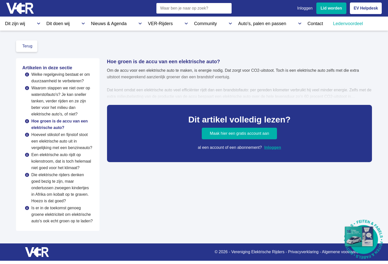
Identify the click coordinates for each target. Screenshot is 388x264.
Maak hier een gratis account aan (239, 133)
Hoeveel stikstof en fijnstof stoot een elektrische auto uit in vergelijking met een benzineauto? (61, 141)
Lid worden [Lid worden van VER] (331, 8)
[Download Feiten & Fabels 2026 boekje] (363, 239)
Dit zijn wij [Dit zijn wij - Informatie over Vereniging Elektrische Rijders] (13, 22)
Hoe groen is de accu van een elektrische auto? (59, 124)
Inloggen (272, 147)
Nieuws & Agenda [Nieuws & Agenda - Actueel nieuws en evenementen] (76, 22)
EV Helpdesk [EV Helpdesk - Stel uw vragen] (366, 8)
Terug (27, 46)
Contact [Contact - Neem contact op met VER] (217, 22)
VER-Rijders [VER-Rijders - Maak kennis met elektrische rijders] (112, 22)
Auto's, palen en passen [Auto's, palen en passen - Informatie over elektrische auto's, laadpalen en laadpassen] (181, 22)
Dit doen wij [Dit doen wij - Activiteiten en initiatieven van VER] (42, 22)
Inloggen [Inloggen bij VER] (305, 8)
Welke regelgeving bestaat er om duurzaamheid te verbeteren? (60, 77)
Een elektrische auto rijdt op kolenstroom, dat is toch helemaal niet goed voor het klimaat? (61, 161)
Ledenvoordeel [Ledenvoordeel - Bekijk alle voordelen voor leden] (246, 22)
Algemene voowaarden (342, 252)
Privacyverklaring (303, 252)
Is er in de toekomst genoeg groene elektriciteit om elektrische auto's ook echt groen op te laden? (62, 214)
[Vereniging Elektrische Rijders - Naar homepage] (20, 8)
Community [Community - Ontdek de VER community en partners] (141, 22)
